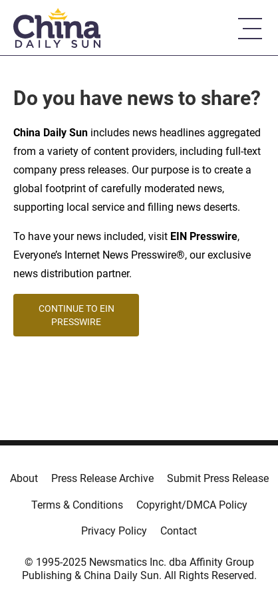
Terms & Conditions (77, 505)
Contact (178, 531)
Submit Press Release (218, 478)
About (24, 478)
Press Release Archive (102, 478)
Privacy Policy (114, 531)
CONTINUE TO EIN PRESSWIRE (76, 315)
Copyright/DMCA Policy (191, 505)
